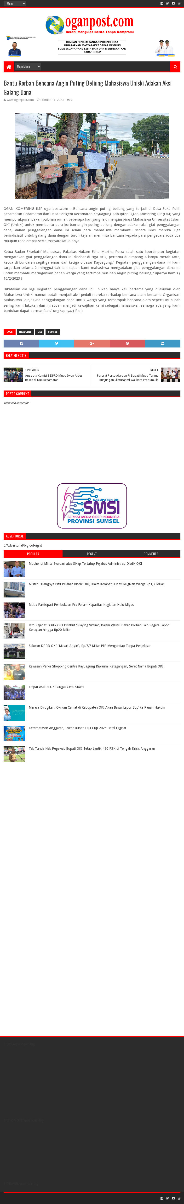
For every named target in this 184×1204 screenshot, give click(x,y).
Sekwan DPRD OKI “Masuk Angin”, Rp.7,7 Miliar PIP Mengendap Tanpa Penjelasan (90, 646)
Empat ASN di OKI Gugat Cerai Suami (56, 687)
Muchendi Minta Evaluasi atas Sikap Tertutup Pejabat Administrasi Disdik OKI (85, 563)
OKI (39, 332)
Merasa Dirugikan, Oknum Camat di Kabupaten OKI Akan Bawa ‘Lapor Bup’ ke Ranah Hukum (97, 707)
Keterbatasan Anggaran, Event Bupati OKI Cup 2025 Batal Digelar (77, 728)
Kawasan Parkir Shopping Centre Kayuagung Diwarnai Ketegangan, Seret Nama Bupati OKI (96, 666)
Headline (25, 332)
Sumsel (52, 332)
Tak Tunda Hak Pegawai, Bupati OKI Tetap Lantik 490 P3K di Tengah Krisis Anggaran (92, 748)
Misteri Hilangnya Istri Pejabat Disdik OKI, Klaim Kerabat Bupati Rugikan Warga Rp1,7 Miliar (96, 584)
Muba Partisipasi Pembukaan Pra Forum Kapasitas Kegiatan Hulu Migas (81, 605)
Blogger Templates (58, 1198)
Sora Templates (30, 1198)
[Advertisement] (33, 794)
